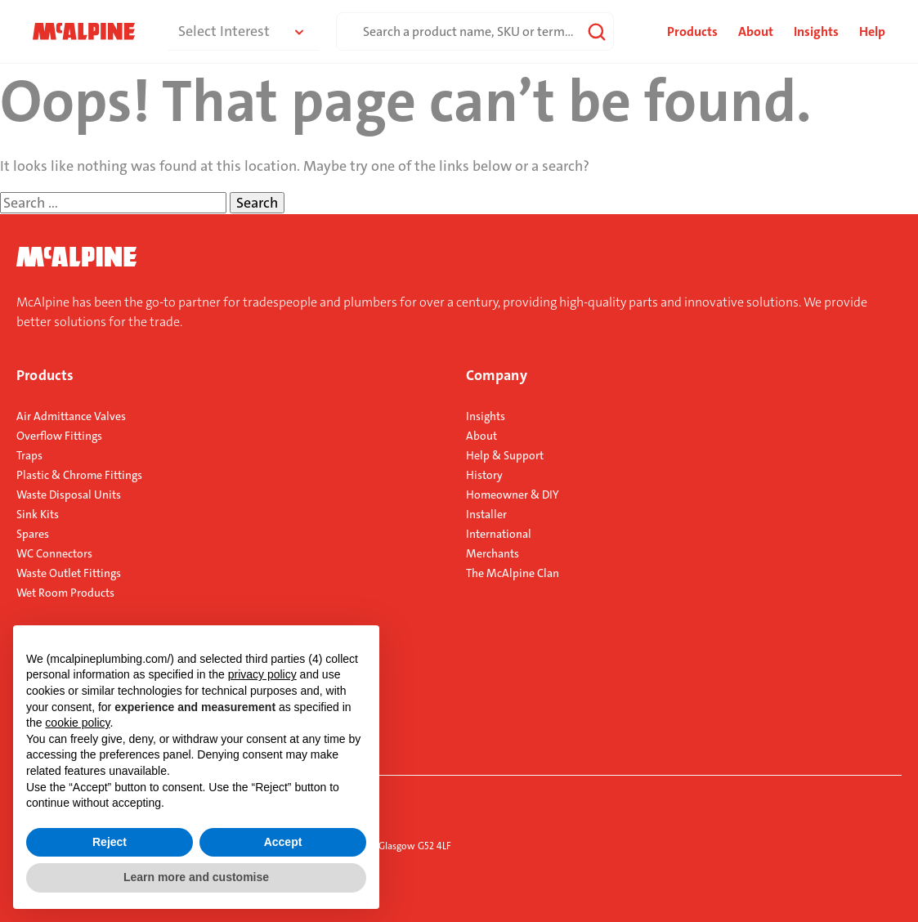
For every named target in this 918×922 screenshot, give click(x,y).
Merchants (492, 553)
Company (496, 375)
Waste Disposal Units (68, 494)
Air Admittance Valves (71, 416)
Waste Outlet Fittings (68, 573)
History (484, 475)
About (755, 31)
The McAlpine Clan (512, 573)
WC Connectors (54, 553)
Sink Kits (37, 514)
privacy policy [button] (262, 674)
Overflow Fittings (59, 435)
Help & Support (505, 455)
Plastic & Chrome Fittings (79, 475)
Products (45, 375)
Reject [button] (109, 841)
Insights (816, 31)
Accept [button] (283, 841)
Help (872, 31)
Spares (32, 533)
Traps (29, 455)
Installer (486, 514)
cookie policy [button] (77, 722)
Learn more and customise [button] (196, 877)
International (498, 533)
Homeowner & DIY (512, 494)
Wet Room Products (65, 592)
